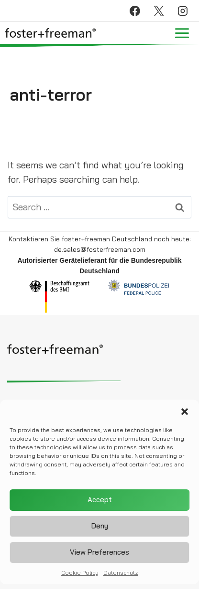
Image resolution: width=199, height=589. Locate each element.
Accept (100, 502)
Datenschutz (120, 575)
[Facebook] (134, 10)
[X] (158, 10)
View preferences (99, 555)
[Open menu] (181, 33)
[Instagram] (182, 10)
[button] (184, 414)
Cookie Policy (80, 575)
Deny (99, 529)
